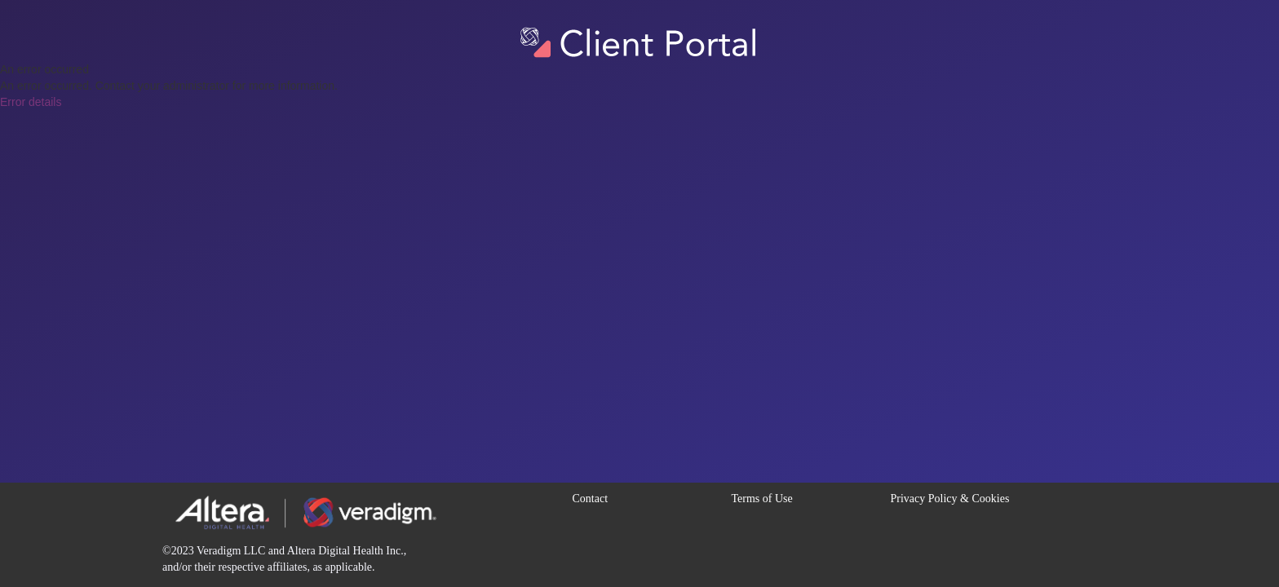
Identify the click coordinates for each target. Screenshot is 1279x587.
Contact (591, 498)
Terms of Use (762, 498)
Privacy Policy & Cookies (950, 498)
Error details (30, 101)
